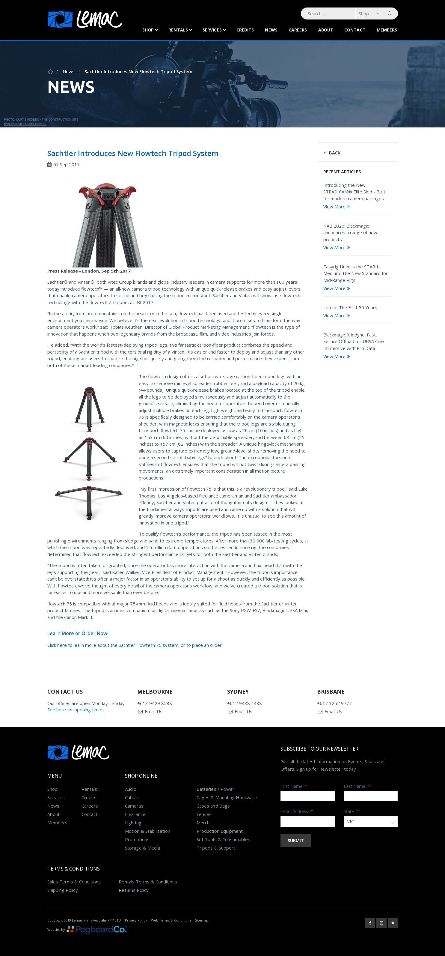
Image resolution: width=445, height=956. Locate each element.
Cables (132, 797)
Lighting (133, 823)
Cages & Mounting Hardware (227, 797)
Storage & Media (142, 848)
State (351, 811)
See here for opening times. (76, 710)
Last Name (357, 786)
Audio (130, 789)
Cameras (134, 806)
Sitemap (201, 920)
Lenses (204, 814)
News (271, 30)
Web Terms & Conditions (171, 920)
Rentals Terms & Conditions (148, 882)
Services (212, 30)
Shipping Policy (62, 890)
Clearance (135, 814)
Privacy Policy (136, 920)
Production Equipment (220, 831)
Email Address (296, 811)
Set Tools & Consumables (223, 839)
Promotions (137, 839)
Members (387, 30)
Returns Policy (134, 890)
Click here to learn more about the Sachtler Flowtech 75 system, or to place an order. (135, 645)
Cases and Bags (213, 806)
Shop (148, 30)
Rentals (178, 30)
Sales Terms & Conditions (74, 882)
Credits (245, 30)
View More (337, 207)
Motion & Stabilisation (147, 831)
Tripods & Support (216, 848)
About (326, 30)
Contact (355, 30)
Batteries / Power (215, 789)
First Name (293, 786)
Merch (203, 823)
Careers (298, 30)
